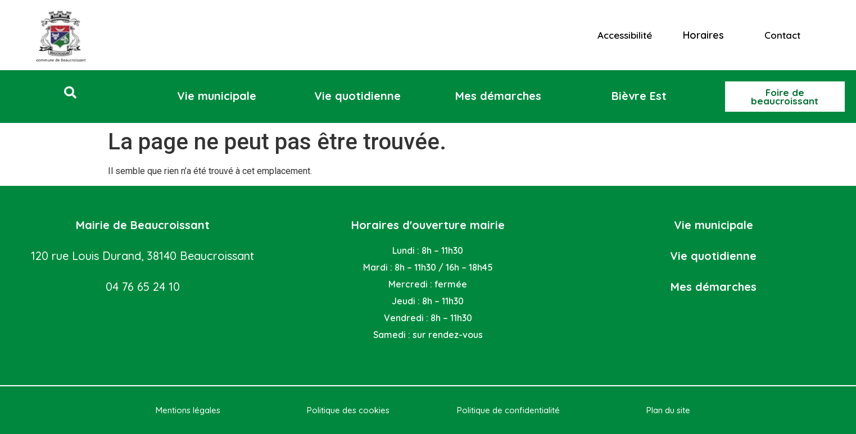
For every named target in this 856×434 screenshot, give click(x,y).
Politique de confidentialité (508, 410)
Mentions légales (188, 410)
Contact (782, 35)
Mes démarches (714, 287)
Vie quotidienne (713, 256)
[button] (70, 92)
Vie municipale (713, 225)
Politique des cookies (348, 410)
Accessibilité (624, 35)
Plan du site (668, 410)
